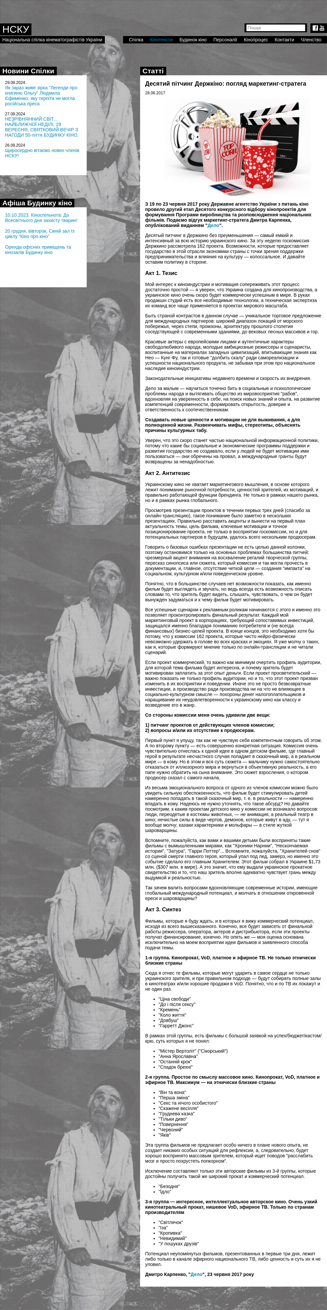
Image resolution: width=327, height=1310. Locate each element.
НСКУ (15, 29)
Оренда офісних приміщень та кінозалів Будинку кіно (38, 249)
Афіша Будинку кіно (37, 203)
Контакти (284, 39)
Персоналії (225, 39)
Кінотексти (161, 39)
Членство (311, 39)
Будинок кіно (193, 39)
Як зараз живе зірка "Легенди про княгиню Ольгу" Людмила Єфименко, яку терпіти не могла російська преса (41, 95)
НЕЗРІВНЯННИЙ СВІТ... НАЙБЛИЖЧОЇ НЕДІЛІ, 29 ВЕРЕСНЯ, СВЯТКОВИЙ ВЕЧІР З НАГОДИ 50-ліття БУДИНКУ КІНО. (42, 127)
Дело (213, 225)
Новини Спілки (28, 71)
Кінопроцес (256, 39)
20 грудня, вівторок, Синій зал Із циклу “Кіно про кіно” (39, 233)
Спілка (136, 39)
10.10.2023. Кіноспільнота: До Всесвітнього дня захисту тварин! (41, 217)
